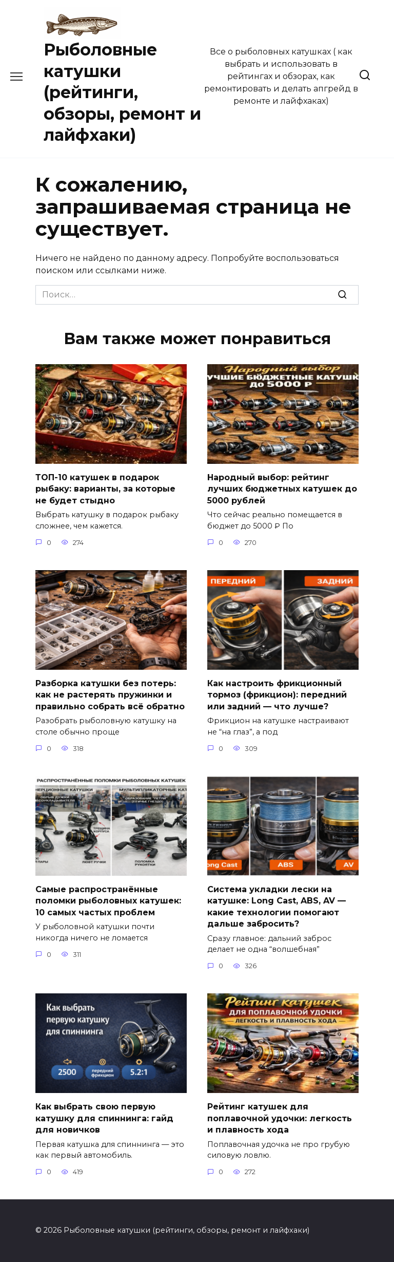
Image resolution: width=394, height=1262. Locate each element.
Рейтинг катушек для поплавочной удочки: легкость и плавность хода (279, 1118)
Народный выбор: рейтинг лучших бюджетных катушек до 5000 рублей (282, 489)
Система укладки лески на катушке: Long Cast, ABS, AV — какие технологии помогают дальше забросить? (276, 906)
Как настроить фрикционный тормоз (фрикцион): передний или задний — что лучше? (277, 695)
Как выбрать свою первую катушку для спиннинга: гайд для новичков (104, 1118)
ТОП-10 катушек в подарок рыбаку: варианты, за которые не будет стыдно (105, 489)
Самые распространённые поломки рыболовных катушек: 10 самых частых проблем (108, 900)
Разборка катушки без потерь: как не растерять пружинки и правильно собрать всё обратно (110, 695)
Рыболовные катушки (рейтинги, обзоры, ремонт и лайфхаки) (122, 92)
